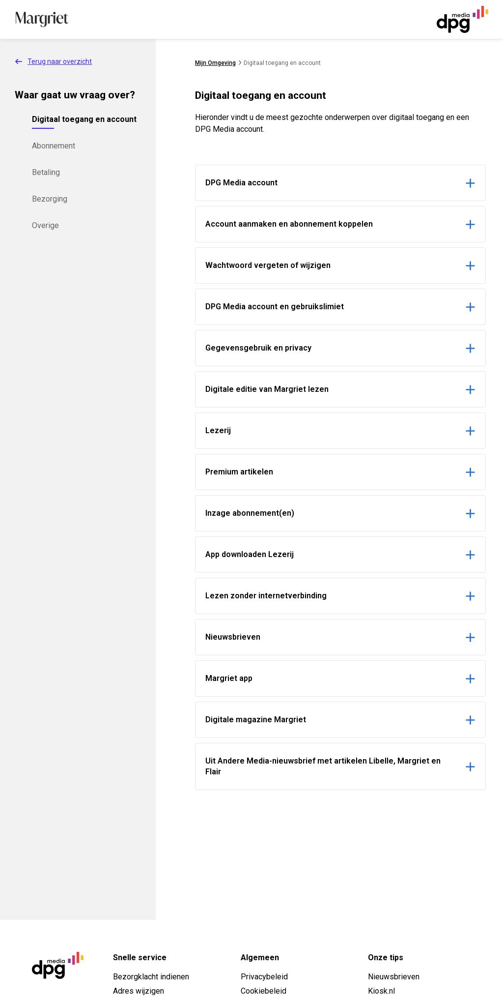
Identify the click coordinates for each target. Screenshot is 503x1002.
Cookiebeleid (263, 991)
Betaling (46, 172)
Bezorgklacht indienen (151, 976)
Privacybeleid (264, 976)
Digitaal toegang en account (84, 119)
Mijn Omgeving (215, 62)
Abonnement (53, 145)
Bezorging (49, 199)
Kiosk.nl (381, 991)
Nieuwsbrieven (393, 976)
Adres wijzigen (138, 991)
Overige (45, 225)
